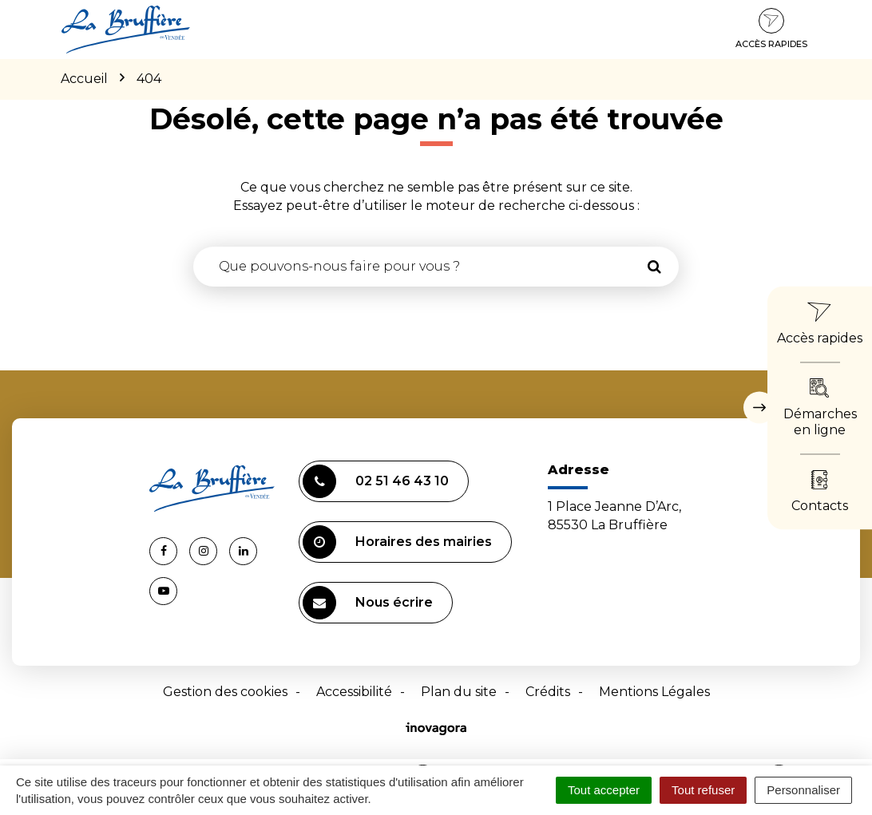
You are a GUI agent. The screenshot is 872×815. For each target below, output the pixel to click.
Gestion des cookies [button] (225, 691)
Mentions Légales (654, 691)
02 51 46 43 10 (376, 481)
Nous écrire (368, 602)
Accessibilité (354, 691)
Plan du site (459, 691)
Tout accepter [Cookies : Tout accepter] (604, 790)
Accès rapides (771, 28)
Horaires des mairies (397, 542)
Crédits (547, 691)
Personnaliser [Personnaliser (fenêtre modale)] (803, 790)
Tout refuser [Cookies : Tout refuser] (703, 790)
